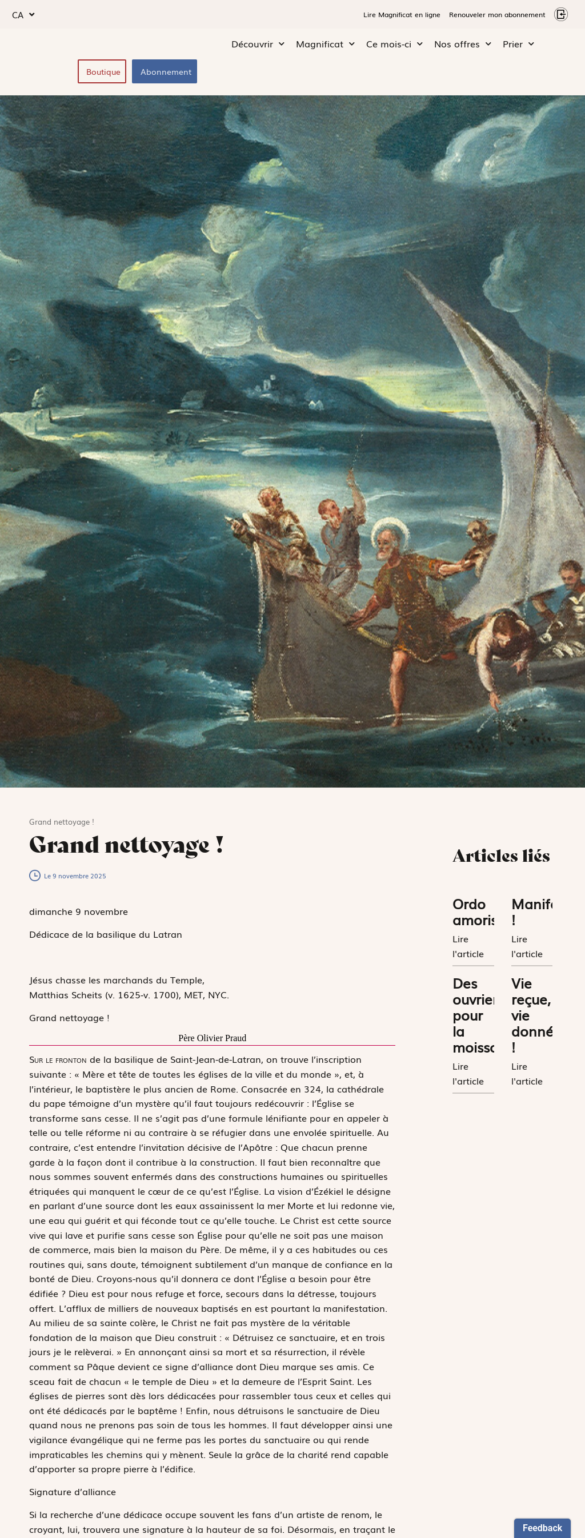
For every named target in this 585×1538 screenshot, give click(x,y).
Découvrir (258, 45)
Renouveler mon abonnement (497, 14)
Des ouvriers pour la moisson (479, 1017)
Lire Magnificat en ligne (401, 14)
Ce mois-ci (394, 45)
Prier (518, 45)
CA (23, 15)
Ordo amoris (474, 914)
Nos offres (462, 45)
